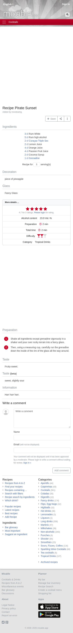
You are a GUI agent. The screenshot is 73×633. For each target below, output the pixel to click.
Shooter (45, 538)
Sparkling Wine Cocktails (53, 549)
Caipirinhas (46, 486)
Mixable (6, 573)
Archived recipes (49, 562)
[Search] (67, 14)
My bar (41, 579)
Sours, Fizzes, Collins (52, 545)
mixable (21, 13)
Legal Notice (8, 605)
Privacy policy (9, 608)
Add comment (61, 470)
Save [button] (51, 118)
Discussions (8, 593)
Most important (12, 530)
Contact (6, 612)
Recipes (7, 479)
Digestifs (45, 497)
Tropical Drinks (48, 556)
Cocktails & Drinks (11, 579)
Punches (45, 535)
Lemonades (47, 514)
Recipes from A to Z (15, 483)
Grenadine (34, 158)
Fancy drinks (47, 500)
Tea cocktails (47, 552)
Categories (45, 479)
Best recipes (11, 513)
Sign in (66, 4)
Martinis (45, 525)
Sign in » (27, 463)
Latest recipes (12, 510)
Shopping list (44, 593)
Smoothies (46, 542)
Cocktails (45, 490)
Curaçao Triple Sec (38, 140)
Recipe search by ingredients (20, 497)
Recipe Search (45, 586)
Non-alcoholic (48, 531)
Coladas (45, 493)
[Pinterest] (7, 622)
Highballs (45, 507)
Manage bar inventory (49, 583)
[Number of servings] (36, 164)
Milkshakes (46, 528)
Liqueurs (45, 518)
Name (17, 432)
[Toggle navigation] (36, 22)
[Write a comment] (42, 418)
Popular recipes (13, 506)
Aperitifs (45, 483)
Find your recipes (13, 486)
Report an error (9, 615)
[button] (67, 119)
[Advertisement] (36, 67)
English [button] (7, 4)
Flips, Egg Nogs (49, 504)
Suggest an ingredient (16, 534)
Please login (39, 212)
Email (26, 444)
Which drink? (11, 500)
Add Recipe (11, 517)
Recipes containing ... (16, 490)
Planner (42, 573)
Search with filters (14, 493)
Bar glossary (11, 527)
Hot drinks (46, 511)
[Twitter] (4, 622)
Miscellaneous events (13, 586)
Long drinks (46, 521)
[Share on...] (60, 119)
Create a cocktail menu (50, 590)
